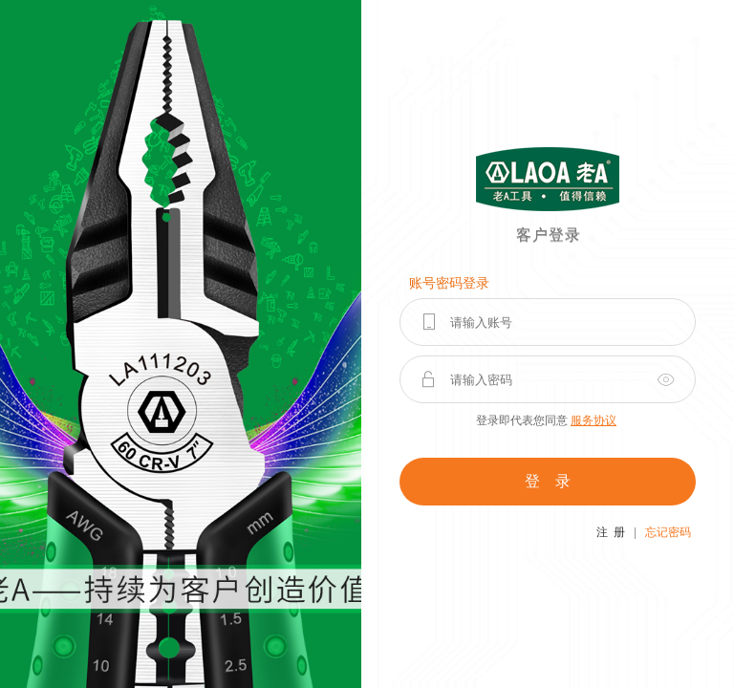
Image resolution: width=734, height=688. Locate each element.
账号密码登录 (449, 283)
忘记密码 (668, 532)
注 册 (610, 532)
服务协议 (593, 420)
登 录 (548, 481)
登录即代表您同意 (546, 420)
